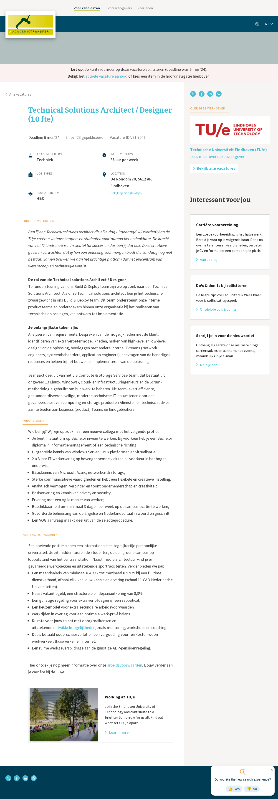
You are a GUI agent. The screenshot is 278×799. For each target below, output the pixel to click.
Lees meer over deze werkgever (217, 156)
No (252, 789)
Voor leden (145, 8)
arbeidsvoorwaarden (124, 665)
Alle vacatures (18, 94)
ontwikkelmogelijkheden (74, 627)
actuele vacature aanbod (106, 76)
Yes (234, 789)
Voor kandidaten (87, 8)
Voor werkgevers (120, 8)
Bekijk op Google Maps (126, 193)
